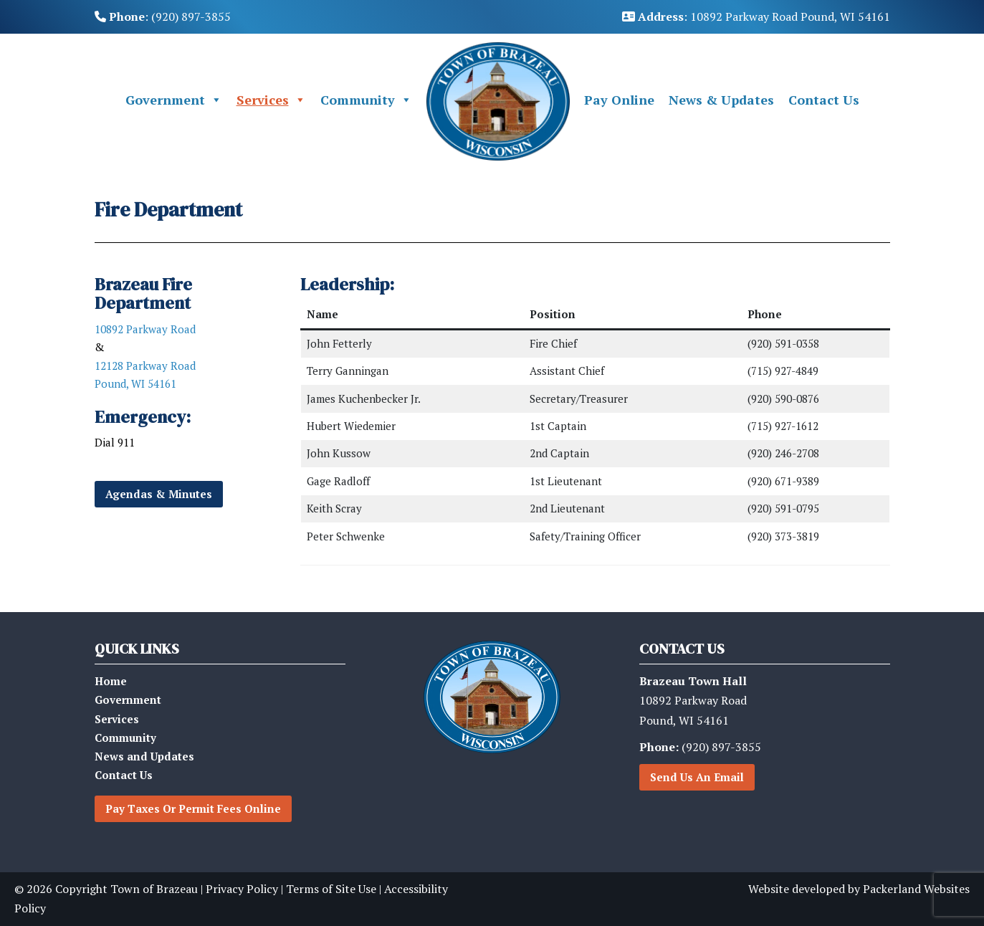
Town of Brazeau (154, 889)
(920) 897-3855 (700, 747)
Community (366, 100)
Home (111, 681)
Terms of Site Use (331, 889)
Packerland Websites (916, 889)
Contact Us (823, 99)
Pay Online (619, 99)
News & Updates (721, 99)
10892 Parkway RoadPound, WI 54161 (693, 700)
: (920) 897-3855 (163, 16)
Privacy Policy (242, 889)
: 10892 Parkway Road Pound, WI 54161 (756, 16)
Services (271, 100)
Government (173, 100)
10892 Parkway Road (145, 329)
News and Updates (144, 756)
